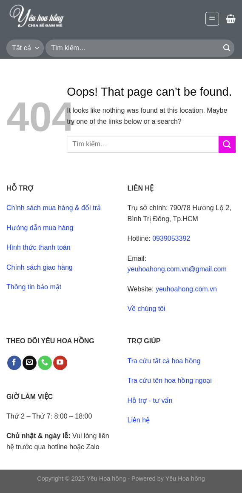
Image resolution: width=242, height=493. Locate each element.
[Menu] (212, 19)
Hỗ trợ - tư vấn (150, 400)
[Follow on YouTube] (60, 363)
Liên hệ (139, 420)
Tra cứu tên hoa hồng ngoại (170, 380)
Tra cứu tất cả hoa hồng (164, 361)
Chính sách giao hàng (39, 267)
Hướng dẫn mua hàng (39, 227)
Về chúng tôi (146, 308)
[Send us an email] (30, 363)
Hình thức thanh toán (38, 247)
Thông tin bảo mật (33, 287)
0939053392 (171, 238)
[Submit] (226, 48)
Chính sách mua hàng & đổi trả (53, 207)
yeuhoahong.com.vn (186, 289)
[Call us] (45, 363)
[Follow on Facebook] (14, 363)
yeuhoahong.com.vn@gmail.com (177, 269)
